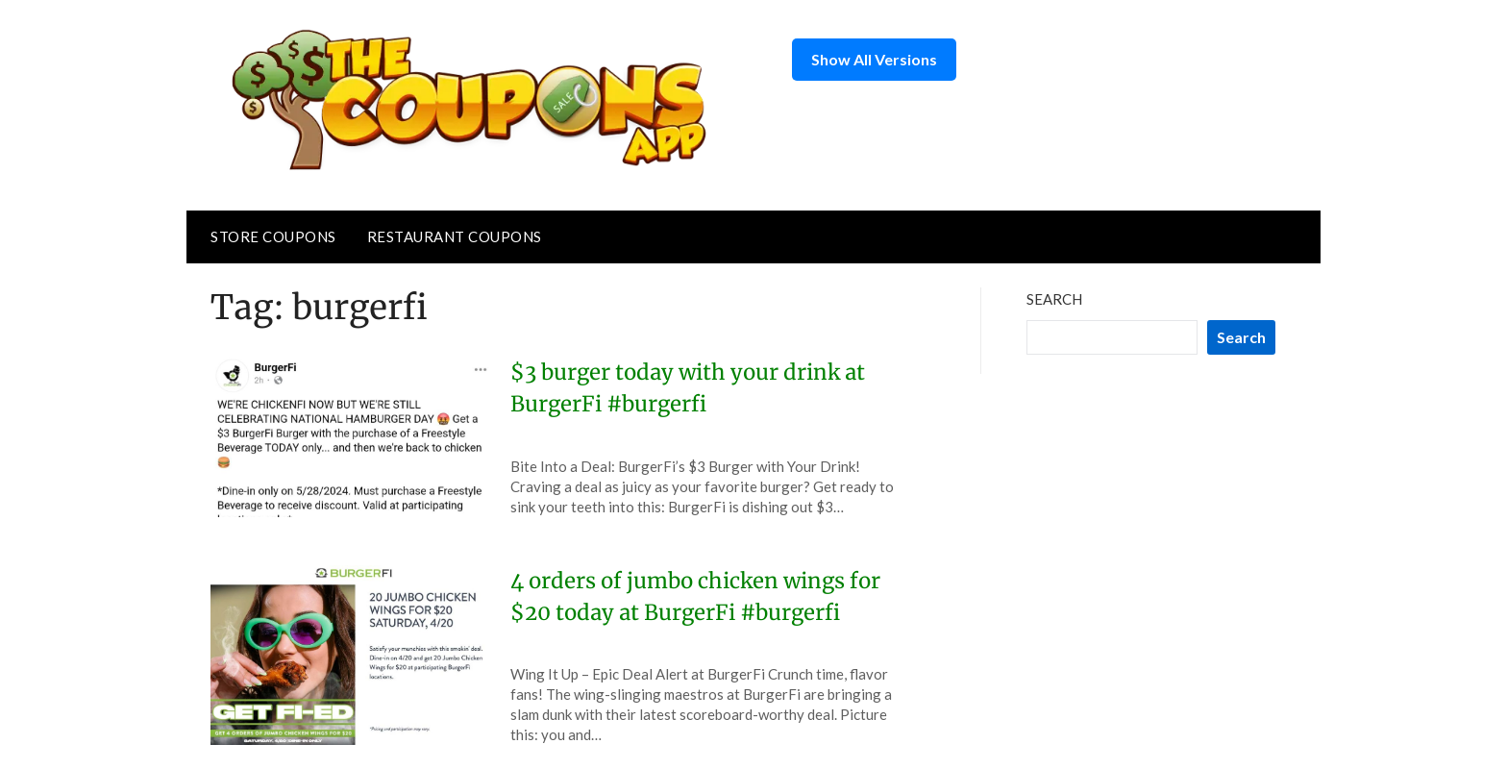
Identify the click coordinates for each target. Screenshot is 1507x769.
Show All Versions (874, 59)
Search (1054, 299)
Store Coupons (273, 236)
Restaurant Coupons (454, 236)
